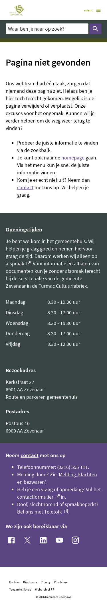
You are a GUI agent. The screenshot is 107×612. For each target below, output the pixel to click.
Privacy (46, 582)
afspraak (18, 263)
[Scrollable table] (53, 323)
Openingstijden (24, 229)
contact (25, 187)
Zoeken (94, 29)
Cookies (14, 582)
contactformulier (38, 496)
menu (92, 10)
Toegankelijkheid (20, 589)
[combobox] (47, 28)
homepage (72, 157)
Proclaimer (61, 582)
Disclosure (30, 582)
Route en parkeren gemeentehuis (42, 397)
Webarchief (44, 589)
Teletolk (56, 511)
